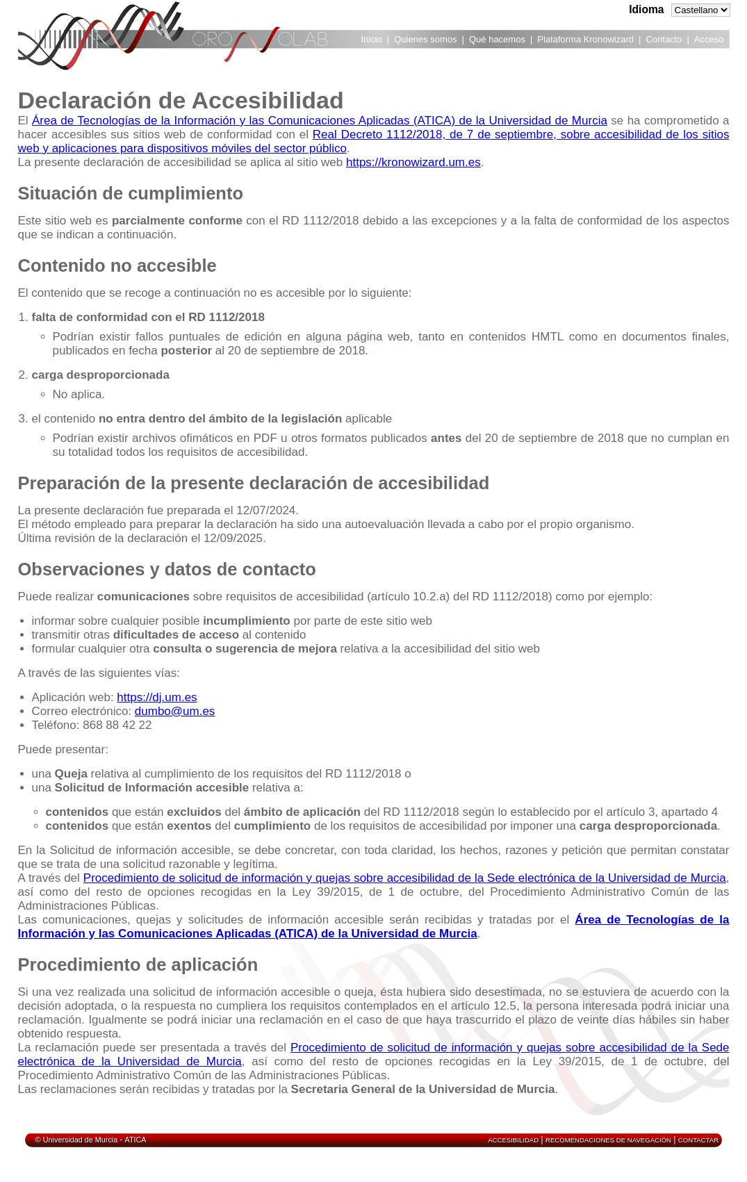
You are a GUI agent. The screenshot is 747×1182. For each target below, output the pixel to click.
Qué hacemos (497, 39)
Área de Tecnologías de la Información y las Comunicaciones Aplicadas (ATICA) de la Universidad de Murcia (319, 120)
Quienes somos (425, 39)
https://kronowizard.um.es (413, 162)
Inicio (371, 39)
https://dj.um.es (157, 697)
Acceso (709, 39)
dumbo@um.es (175, 711)
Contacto (664, 39)
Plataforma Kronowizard (585, 39)
